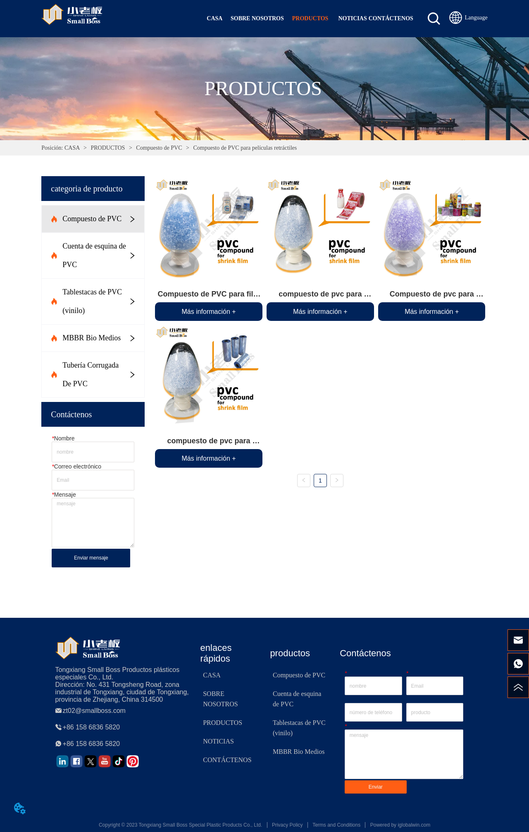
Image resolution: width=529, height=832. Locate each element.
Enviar (376, 787)
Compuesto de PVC (159, 148)
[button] (310, 18)
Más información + (208, 311)
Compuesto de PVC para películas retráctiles (244, 148)
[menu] (306, 18)
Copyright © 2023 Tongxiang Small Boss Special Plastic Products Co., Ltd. (180, 825)
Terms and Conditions (336, 825)
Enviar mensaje (91, 558)
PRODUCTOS (107, 148)
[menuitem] (310, 18)
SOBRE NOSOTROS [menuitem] (257, 18)
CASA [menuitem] (214, 18)
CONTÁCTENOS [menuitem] (391, 18)
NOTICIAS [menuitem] (352, 18)
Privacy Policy (287, 825)
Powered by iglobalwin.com (400, 825)
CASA (72, 148)
